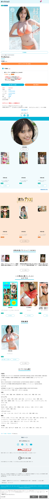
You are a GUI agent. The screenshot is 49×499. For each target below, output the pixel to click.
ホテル (25, 413)
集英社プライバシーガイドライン (13, 480)
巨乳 (7, 99)
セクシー (5, 408)
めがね (28, 394)
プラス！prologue (15, 388)
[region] (24, 494)
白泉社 (23, 377)
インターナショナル (41, 400)
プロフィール (24, 149)
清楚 (13, 408)
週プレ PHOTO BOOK (6, 382)
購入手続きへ (36, 84)
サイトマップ (10, 482)
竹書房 (12, 377)
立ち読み (24, 52)
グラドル (4, 99)
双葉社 (32, 377)
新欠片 (20, 377)
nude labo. (25, 390)
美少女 (4, 407)
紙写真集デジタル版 (5, 388)
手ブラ (4, 427)
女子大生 (43, 417)
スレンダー (6, 399)
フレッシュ (19, 400)
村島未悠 (3, 58)
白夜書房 (28, 377)
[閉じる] (46, 491)
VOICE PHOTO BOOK (32, 388)
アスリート (5, 423)
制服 (13, 394)
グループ (18, 413)
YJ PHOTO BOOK (11, 91)
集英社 (9, 89)
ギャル (4, 402)
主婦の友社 (44, 375)
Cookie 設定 (34, 480)
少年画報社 (7, 377)
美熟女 (20, 407)
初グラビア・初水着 (15, 427)
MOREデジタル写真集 (35, 382)
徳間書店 (16, 377)
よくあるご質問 (40, 480)
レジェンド (28, 421)
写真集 (5, 433)
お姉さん (13, 407)
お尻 (22, 399)
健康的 (11, 400)
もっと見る (24, 241)
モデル (29, 417)
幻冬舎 (36, 375)
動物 (32, 427)
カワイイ (39, 407)
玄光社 (32, 375)
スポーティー (29, 400)
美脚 (40, 399)
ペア (4, 413)
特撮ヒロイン (18, 421)
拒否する (43, 496)
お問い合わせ (4, 482)
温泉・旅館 (33, 413)
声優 (36, 417)
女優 (22, 417)
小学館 (2, 377)
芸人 (36, 421)
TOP (2, 433)
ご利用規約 (4, 480)
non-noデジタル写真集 (6, 383)
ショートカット (30, 399)
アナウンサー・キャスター (29, 419)
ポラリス (21, 390)
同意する (34, 496)
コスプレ (5, 394)
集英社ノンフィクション (28, 383)
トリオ (10, 413)
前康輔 (9, 96)
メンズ (25, 427)
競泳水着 (20, 394)
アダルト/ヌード (14, 423)
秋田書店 (3, 375)
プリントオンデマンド (6, 390)
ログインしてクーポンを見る (24, 63)
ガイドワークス (9, 375)
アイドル (14, 417)
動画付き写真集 (23, 388)
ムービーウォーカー (38, 377)
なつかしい (29, 407)
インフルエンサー (7, 421)
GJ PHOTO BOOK (25, 382)
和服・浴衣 (36, 394)
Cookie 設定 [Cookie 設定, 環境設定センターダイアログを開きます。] (3, 496)
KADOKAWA (16, 375)
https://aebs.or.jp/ (3, 476)
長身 (4, 400)
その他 (39, 427)
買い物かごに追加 (12, 84)
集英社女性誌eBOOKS (17, 383)
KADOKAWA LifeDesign (25, 375)
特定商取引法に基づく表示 (26, 480)
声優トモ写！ (15, 390)
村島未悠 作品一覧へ (44, 189)
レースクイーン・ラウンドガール (11, 419)
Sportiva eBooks (38, 383)
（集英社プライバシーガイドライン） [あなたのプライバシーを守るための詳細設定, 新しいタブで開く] (8, 494)
